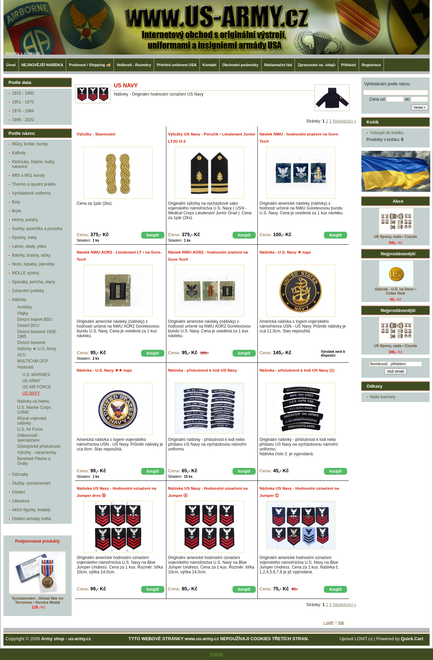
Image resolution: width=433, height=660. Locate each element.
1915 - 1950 (23, 93)
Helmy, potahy (25, 219)
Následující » (344, 121)
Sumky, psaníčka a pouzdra (37, 228)
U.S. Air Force (30, 429)
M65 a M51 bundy (28, 175)
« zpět (328, 622)
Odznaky (20, 474)
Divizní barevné (31, 342)
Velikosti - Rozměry (134, 65)
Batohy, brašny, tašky (31, 255)
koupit (153, 235)
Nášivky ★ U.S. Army (36, 348)
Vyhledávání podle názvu (387, 84)
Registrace (371, 65)
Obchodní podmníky (240, 65)
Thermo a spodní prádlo (33, 184)
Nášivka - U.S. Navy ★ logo (285, 252)
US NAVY (31, 393)
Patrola (216, 654)
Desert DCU (28, 325)
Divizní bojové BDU (35, 319)
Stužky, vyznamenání (31, 483)
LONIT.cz (364, 638)
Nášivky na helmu (33, 401)
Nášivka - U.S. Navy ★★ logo (104, 370)
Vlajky (22, 313)
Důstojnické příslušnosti (38, 446)
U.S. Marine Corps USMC (34, 410)
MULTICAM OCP (32, 361)
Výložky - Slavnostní (96, 134)
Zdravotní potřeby (28, 290)
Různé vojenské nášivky (31, 421)
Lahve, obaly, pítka (29, 246)
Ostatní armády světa (31, 518)
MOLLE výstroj (25, 273)
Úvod (11, 65)
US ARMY (31, 380)
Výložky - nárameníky (37, 452)
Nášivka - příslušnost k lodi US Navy (202, 370)
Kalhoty (19, 152)
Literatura (20, 501)
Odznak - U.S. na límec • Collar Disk (396, 291)
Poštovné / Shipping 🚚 (90, 65)
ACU (21, 355)
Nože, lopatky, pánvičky (33, 264)
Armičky (24, 307)
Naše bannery (382, 396)
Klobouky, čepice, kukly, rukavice (33, 164)
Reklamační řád (278, 65)
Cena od (377, 99)
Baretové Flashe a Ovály (33, 461)
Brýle (16, 211)
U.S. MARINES (36, 374)
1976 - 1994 (23, 111)
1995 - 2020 (23, 119)
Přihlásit (348, 65)
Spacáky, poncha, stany (33, 281)
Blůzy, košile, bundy (30, 144)
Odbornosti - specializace (28, 438)
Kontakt (209, 65)
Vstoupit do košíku (386, 132)
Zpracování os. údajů (316, 65)
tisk (341, 622)
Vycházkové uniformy (31, 193)
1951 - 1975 (23, 102)
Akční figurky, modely (31, 509)
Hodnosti (32, 53)
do (407, 99)
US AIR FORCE (36, 387)
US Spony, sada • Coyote (395, 236)
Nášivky (12, 53)
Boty (16, 202)
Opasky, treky (24, 237)
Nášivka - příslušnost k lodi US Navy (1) (296, 370)
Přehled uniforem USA (177, 65)
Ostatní (18, 492)
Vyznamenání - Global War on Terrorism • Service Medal (37, 600)
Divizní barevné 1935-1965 (37, 334)
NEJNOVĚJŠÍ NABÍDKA (42, 65)
